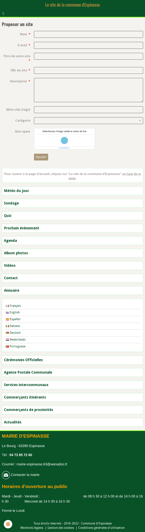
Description (18, 81)
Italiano (13, 326)
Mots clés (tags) (18, 109)
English (13, 312)
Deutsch (13, 333)
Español (13, 319)
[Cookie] (8, 524)
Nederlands (15, 339)
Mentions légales (31, 528)
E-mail (22, 45)
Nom (23, 34)
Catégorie (22, 120)
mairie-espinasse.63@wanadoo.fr (42, 464)
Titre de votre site (16, 56)
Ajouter (41, 157)
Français (13, 306)
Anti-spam (22, 131)
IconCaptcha (63, 148)
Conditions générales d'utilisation (101, 528)
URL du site (19, 70)
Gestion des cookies (61, 528)
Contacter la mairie (24, 475)
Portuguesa (15, 346)
